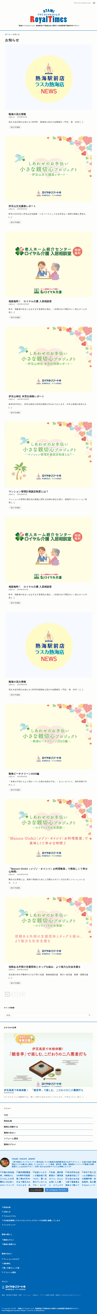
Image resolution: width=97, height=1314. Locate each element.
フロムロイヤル (9, 1216)
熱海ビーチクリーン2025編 (24, 773)
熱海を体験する (11, 1127)
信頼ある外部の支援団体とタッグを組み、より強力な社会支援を (45, 967)
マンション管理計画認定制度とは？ (28, 491)
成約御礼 (7, 1263)
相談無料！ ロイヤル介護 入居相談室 (30, 301)
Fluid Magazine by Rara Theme (14, 1310)
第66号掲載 (15, 603)
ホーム (7, 34)
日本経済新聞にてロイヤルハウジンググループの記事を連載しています (31, 1220)
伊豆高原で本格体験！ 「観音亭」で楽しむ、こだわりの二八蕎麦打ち (43, 1090)
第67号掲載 (15, 508)
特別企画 (8, 1121)
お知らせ (12, 117)
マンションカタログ (11, 1259)
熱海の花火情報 (17, 114)
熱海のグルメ (10, 1144)
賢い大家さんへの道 (11, 1268)
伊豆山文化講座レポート (22, 206)
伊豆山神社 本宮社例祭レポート (26, 396)
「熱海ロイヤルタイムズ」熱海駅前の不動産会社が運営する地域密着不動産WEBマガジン (49, 25)
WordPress (40, 1310)
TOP (6, 1115)
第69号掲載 (15, 127)
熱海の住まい (10, 1133)
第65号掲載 (15, 888)
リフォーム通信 (11, 1139)
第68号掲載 (15, 317)
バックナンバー (9, 1225)
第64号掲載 (15, 983)
